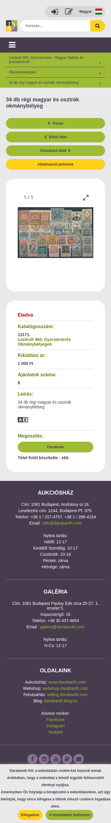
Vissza (55, 123)
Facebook (55, 447)
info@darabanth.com (62, 523)
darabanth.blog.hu (61, 700)
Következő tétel (55, 151)
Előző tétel (55, 137)
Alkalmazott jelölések (55, 164)
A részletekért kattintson (69, 815)
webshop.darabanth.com (65, 688)
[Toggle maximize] (85, 197)
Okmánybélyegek (35, 344)
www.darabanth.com (67, 682)
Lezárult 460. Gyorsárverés (44, 339)
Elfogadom (30, 815)
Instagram (55, 725)
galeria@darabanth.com (62, 626)
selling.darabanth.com (67, 694)
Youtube (55, 732)
